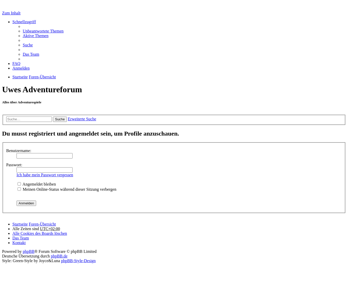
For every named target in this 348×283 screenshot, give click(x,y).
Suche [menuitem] (28, 45)
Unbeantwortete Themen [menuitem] (43, 31)
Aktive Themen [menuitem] (36, 36)
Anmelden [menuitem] (21, 68)
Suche (60, 119)
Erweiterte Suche (82, 119)
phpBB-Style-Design (78, 261)
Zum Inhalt (11, 13)
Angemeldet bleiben (37, 184)
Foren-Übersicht (42, 224)
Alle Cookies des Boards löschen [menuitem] (39, 233)
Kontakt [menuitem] (19, 242)
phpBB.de (59, 256)
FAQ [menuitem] (16, 63)
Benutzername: (18, 150)
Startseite (20, 224)
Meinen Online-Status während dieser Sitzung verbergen (67, 189)
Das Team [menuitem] (31, 54)
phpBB (28, 251)
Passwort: (14, 165)
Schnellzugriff (24, 22)
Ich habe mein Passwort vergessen (45, 175)
